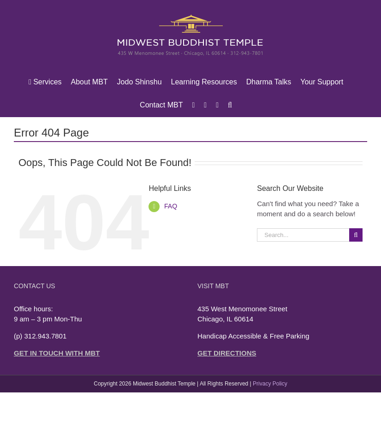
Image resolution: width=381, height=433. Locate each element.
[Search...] (303, 235)
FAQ (170, 206)
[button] (230, 105)
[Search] (356, 235)
